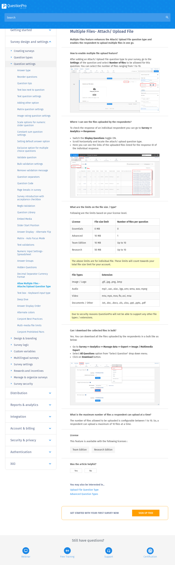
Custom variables (22, 351)
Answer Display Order (29, 306)
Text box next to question (30, 89)
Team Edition (80, 449)
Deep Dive (22, 299)
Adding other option (28, 102)
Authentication (30, 452)
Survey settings (21, 364)
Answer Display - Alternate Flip (34, 231)
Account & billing (30, 428)
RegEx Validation (26, 205)
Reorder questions (27, 76)
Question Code (25, 183)
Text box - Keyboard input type (33, 293)
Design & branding (23, 338)
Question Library (26, 212)
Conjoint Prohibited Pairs (30, 331)
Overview (76, 20)
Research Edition (103, 449)
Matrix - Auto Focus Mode (31, 238)
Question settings (22, 64)
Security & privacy (30, 440)
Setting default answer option (33, 141)
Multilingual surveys (24, 357)
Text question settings (29, 96)
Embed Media (24, 218)
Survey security (21, 383)
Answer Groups (25, 260)
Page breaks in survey (29, 189)
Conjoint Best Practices (30, 318)
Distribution (30, 393)
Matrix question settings (30, 109)
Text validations (25, 244)
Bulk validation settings (30, 164)
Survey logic (19, 345)
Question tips (24, 83)
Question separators (28, 176)
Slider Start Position (28, 225)
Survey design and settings (30, 42)
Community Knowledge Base (102, 20)
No (90, 471)
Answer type (24, 70)
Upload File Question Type (84, 489)
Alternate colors (26, 312)
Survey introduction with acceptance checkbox (30, 198)
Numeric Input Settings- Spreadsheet (30, 253)
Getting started (30, 30)
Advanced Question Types (84, 494)
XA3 (30, 464)
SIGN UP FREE (146, 513)
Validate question (26, 157)
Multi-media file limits (29, 325)
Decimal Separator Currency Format (32, 275)
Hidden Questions (27, 267)
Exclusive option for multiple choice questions (32, 149)
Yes (76, 471)
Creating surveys (22, 51)
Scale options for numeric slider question (31, 124)
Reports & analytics (30, 405)
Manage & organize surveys (28, 377)
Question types (21, 57)
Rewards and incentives (26, 370)
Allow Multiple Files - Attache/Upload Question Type (34, 285)
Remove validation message (32, 170)
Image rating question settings (34, 115)
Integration (30, 417)
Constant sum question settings (30, 133)
